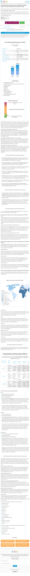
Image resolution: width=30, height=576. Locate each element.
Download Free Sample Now (12, 22)
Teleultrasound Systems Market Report (22, 541)
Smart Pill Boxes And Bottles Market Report (8, 541)
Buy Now (22, 22)
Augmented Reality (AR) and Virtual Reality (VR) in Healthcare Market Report (8, 545)
